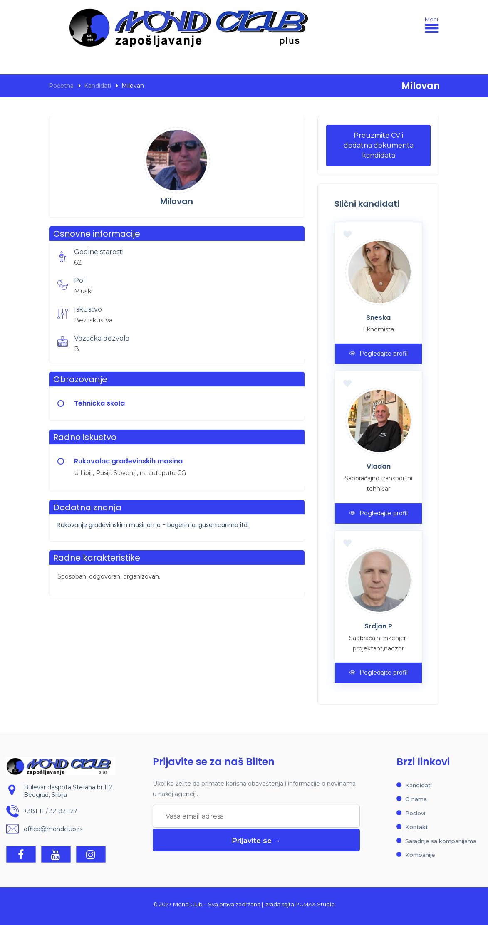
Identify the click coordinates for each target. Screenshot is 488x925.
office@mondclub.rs (53, 829)
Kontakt (416, 827)
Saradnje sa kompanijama (440, 841)
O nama (416, 799)
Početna (61, 85)
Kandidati (97, 85)
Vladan (379, 466)
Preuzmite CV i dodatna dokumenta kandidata (379, 145)
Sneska (378, 317)
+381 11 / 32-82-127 (50, 811)
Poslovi (415, 813)
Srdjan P (378, 626)
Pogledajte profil (378, 353)
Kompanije (420, 854)
